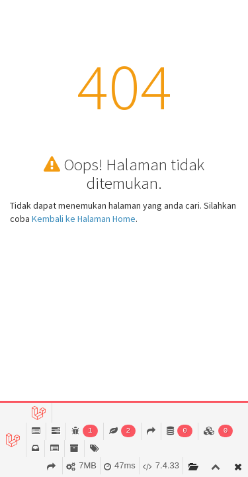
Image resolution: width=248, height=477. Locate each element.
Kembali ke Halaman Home (84, 219)
